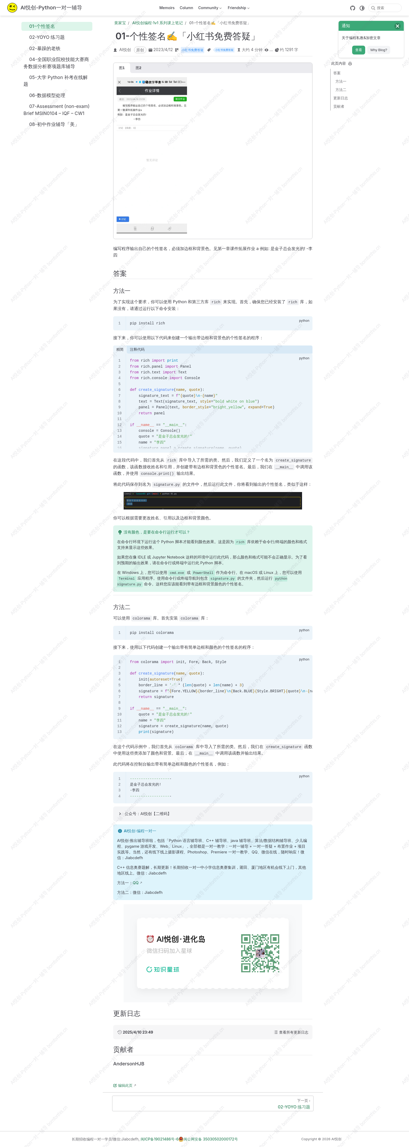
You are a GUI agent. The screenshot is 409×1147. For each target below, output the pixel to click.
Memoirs (167, 7)
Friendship (238, 8)
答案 (337, 73)
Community (209, 8)
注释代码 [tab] (137, 349)
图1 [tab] (122, 68)
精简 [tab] (120, 349)
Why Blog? (378, 50)
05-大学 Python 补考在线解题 (55, 80)
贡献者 (338, 106)
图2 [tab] (138, 68)
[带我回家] (44, 8)
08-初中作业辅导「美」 (51, 124)
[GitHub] (352, 8)
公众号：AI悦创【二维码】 (148, 813)
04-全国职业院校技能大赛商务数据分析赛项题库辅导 (56, 63)
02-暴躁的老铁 (42, 48)
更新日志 (340, 98)
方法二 (340, 89)
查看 (358, 50)
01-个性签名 (39, 26)
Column (186, 7)
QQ (136, 883)
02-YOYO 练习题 (44, 37)
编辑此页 (123, 1085)
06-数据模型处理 (44, 95)
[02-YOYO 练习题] (213, 1103)
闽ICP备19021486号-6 (159, 1139)
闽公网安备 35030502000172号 (208, 1139)
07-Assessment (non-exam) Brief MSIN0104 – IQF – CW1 (56, 110)
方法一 (340, 81)
